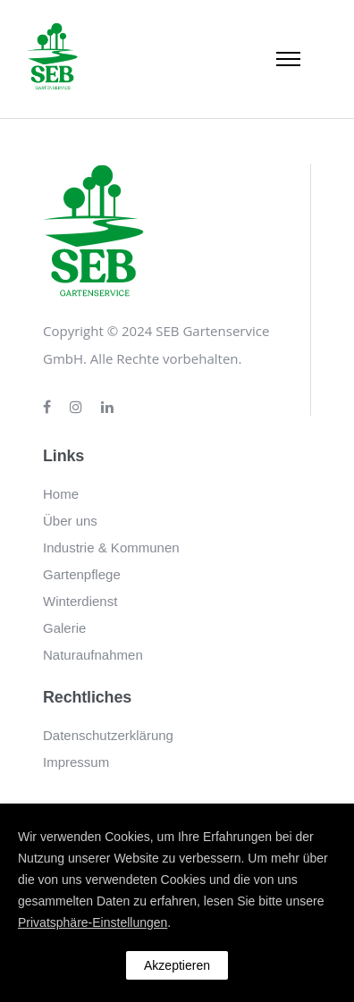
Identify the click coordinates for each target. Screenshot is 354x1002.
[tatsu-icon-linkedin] (107, 408)
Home (61, 493)
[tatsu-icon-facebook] (49, 408)
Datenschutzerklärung (108, 735)
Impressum (76, 762)
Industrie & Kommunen (111, 547)
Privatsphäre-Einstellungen (92, 922)
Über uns (70, 520)
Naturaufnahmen (93, 654)
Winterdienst (80, 601)
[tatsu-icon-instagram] (79, 408)
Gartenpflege (82, 574)
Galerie (64, 628)
